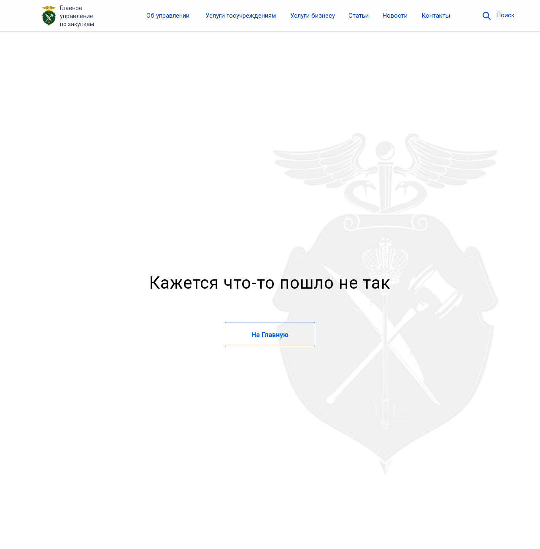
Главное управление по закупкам (77, 16)
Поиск (505, 15)
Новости (395, 15)
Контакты (435, 15)
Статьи (358, 15)
